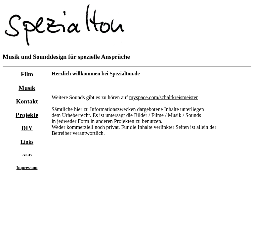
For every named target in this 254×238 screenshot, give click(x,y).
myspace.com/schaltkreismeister (163, 97)
